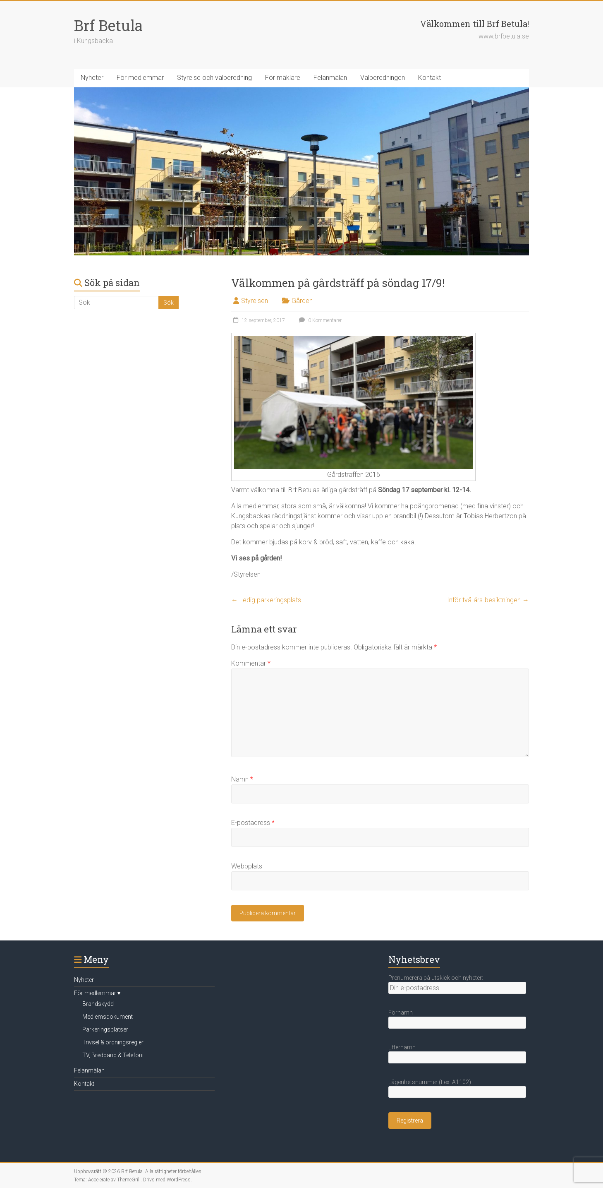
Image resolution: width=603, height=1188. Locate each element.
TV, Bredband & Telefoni (113, 1055)
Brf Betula (108, 25)
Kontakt (429, 78)
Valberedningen (382, 78)
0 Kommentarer (319, 320)
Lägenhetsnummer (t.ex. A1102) (429, 1082)
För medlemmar (140, 78)
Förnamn (400, 1012)
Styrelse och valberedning (214, 78)
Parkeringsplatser (105, 1029)
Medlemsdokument (107, 1016)
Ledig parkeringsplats (266, 600)
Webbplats (246, 866)
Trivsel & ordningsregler (113, 1042)
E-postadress (253, 823)
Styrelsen (254, 301)
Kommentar (250, 663)
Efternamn (402, 1047)
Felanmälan (330, 78)
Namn (242, 779)
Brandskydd (98, 1003)
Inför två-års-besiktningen (488, 600)
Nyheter (92, 78)
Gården (302, 301)
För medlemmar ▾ (97, 993)
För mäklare (282, 78)
